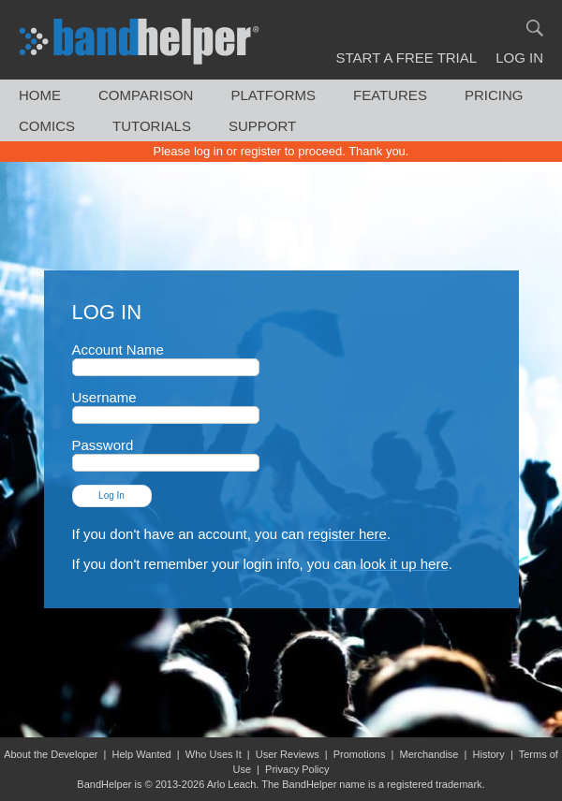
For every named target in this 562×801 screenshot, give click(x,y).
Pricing (494, 95)
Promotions (359, 754)
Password (165, 453)
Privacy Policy (297, 769)
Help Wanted (141, 754)
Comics (47, 126)
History (489, 754)
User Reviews (287, 754)
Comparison (145, 95)
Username (165, 405)
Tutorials (151, 126)
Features (390, 95)
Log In (519, 58)
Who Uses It (213, 754)
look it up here (405, 564)
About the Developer (50, 754)
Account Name (165, 358)
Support (262, 126)
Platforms (273, 95)
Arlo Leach (232, 784)
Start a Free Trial (407, 58)
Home (40, 95)
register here (347, 534)
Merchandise (428, 754)
